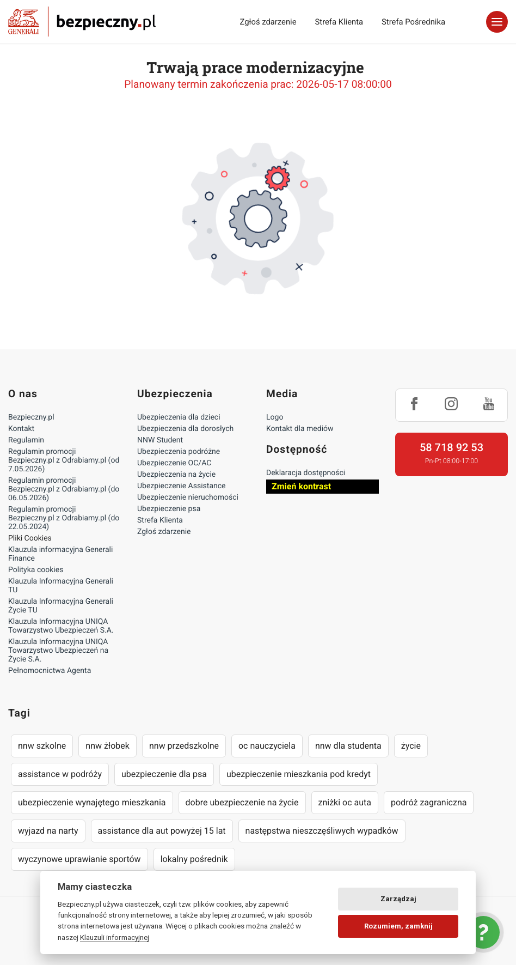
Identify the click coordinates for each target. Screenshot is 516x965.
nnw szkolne (42, 746)
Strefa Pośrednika (413, 22)
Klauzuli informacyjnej (114, 937)
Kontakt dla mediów (300, 428)
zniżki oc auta (345, 802)
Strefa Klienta (339, 22)
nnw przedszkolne (184, 746)
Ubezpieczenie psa (168, 509)
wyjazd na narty (48, 831)
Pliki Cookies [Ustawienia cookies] (30, 538)
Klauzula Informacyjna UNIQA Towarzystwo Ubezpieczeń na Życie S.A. (58, 651)
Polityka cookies (35, 570)
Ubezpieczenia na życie (176, 474)
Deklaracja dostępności (305, 473)
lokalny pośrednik (194, 859)
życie (411, 746)
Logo (274, 417)
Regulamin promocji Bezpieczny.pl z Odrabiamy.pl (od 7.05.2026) (63, 460)
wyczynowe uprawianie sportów (79, 859)
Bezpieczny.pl (31, 417)
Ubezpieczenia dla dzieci (178, 417)
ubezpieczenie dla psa (164, 774)
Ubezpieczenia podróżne (178, 451)
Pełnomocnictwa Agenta (49, 670)
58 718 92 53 (451, 447)
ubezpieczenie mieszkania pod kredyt (298, 774)
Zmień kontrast (301, 486)
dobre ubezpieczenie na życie (242, 802)
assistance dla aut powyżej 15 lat (162, 831)
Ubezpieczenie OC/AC (174, 463)
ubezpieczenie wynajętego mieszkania (92, 802)
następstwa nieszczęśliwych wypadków (321, 831)
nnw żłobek (107, 746)
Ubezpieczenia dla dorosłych (185, 428)
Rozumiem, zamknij (398, 926)
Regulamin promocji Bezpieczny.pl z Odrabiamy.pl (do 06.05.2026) (63, 489)
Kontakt (21, 428)
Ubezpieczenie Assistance (181, 486)
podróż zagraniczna (428, 802)
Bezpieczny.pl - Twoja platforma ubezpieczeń (82, 22)
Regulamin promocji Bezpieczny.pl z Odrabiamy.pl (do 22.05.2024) (63, 518)
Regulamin (26, 440)
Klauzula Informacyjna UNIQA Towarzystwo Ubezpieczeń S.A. (61, 626)
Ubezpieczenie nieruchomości (187, 497)
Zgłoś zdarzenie (267, 22)
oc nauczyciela (267, 746)
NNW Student (160, 440)
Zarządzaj (398, 899)
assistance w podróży (60, 774)
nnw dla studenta (348, 746)
